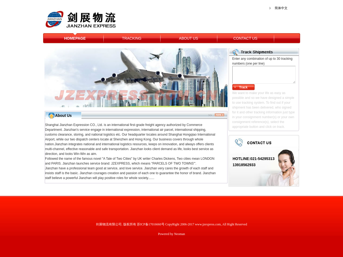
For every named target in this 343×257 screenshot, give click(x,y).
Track (243, 87)
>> (216, 115)
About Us (63, 115)
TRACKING (131, 38)
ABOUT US (188, 38)
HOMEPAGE (75, 38)
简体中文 (281, 8)
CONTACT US (245, 38)
